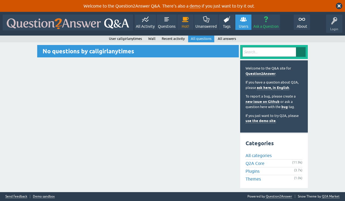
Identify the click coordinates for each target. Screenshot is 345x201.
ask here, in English (273, 88)
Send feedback (16, 196)
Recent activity (173, 39)
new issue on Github (263, 102)
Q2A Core (255, 163)
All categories (259, 155)
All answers (227, 39)
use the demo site (261, 121)
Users (243, 26)
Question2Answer (260, 74)
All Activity (145, 26)
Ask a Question (266, 26)
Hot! (185, 26)
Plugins (253, 171)
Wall (152, 39)
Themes (253, 178)
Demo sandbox (44, 196)
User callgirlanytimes (125, 39)
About (302, 26)
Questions (166, 26)
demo (195, 6)
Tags (226, 26)
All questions (201, 39)
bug (284, 107)
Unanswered (206, 26)
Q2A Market (331, 196)
